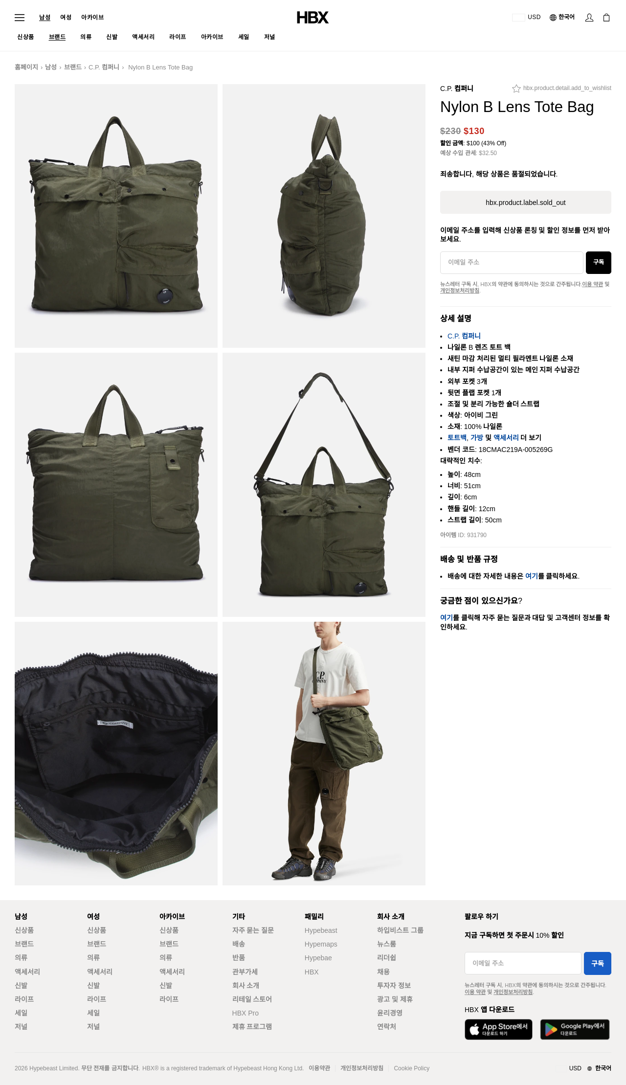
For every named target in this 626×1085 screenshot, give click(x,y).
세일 (21, 1013)
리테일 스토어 (252, 999)
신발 (21, 986)
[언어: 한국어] (562, 18)
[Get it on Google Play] (575, 1029)
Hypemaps (321, 944)
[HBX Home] (313, 17)
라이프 (24, 999)
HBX (312, 972)
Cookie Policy (411, 1068)
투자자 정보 (394, 986)
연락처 (386, 1027)
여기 (531, 576)
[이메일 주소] (511, 262)
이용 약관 (592, 284)
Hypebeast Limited (53, 1068)
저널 (21, 1027)
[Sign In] (589, 18)
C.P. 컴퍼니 (104, 67)
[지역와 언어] (583, 1069)
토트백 (457, 438)
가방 (476, 438)
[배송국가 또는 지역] (526, 18)
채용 (383, 972)
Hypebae (318, 958)
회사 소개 (246, 986)
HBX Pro (245, 1013)
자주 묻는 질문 (253, 930)
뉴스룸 (386, 944)
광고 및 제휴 (395, 999)
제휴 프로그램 (252, 1027)
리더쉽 (386, 958)
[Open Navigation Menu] (19, 18)
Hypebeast (321, 930)
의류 (21, 958)
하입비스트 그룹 (400, 930)
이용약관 (319, 1068)
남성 (44, 18)
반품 (238, 958)
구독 (598, 262)
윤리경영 (389, 1013)
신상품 (24, 930)
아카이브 (92, 18)
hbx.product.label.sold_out (525, 202)
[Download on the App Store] (499, 1029)
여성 (65, 18)
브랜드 (73, 67)
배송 (238, 944)
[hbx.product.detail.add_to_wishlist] (561, 91)
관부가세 (245, 972)
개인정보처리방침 (459, 291)
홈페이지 (26, 67)
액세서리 (506, 438)
